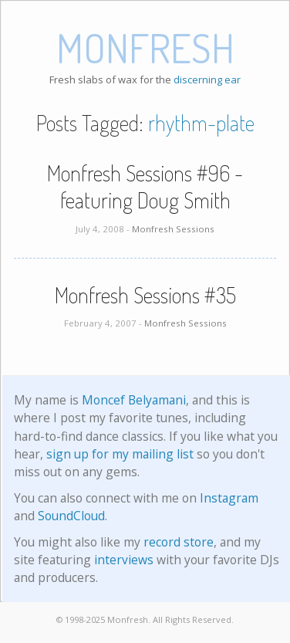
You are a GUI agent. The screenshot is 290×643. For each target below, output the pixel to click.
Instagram (229, 497)
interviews (123, 559)
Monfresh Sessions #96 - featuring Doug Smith (145, 186)
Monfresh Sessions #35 (145, 295)
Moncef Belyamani (134, 399)
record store (178, 541)
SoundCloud (71, 515)
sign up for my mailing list (120, 453)
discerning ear (207, 79)
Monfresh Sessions (173, 229)
